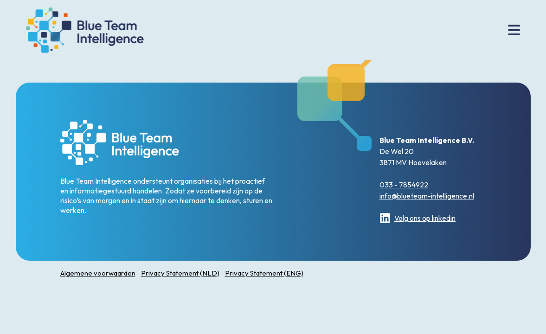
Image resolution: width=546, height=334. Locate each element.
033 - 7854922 (403, 184)
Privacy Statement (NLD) (180, 273)
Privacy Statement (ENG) (264, 273)
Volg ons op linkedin (417, 218)
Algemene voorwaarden (97, 273)
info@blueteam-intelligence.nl (426, 195)
